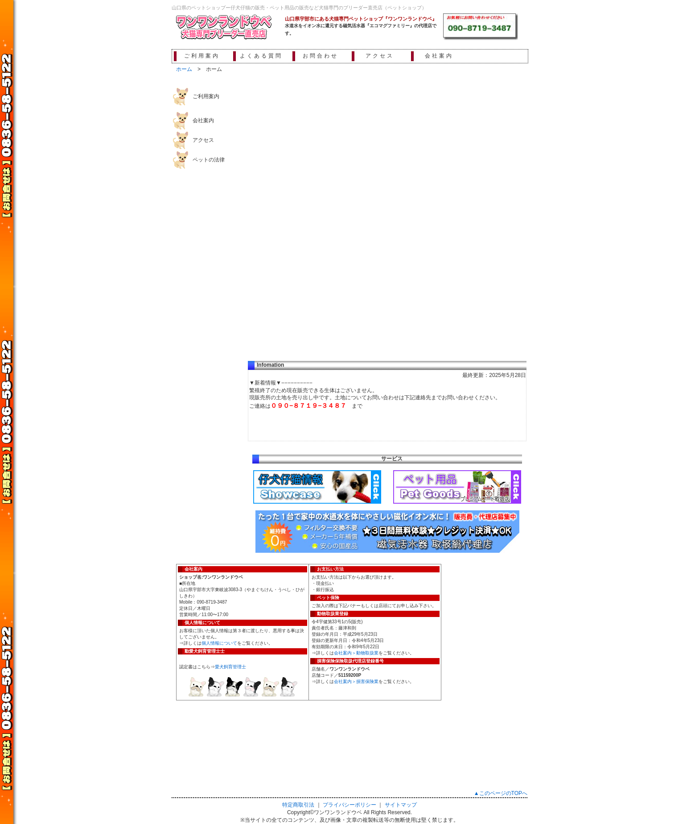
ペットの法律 (209, 160)
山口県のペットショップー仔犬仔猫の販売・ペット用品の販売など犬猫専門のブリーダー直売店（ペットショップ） (299, 7)
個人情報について (219, 643)
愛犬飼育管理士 (230, 666)
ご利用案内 (202, 56)
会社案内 (439, 56)
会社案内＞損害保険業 (356, 681)
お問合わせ (320, 56)
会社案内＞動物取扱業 (356, 652)
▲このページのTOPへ (500, 793)
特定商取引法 (298, 805)
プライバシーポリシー (349, 805)
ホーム (184, 69)
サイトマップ (401, 805)
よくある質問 (261, 56)
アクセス (380, 56)
